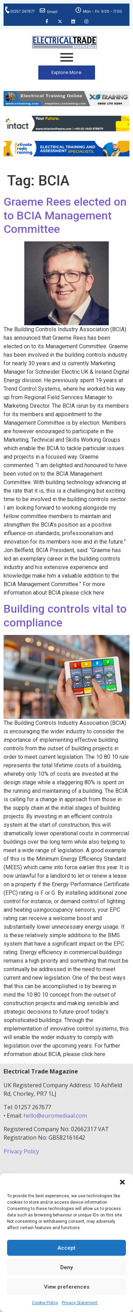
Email (52, 12)
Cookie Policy (45, 1302)
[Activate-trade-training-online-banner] (66, 154)
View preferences (66, 1287)
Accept (66, 1248)
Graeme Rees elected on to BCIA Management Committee (65, 215)
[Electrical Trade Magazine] (64, 42)
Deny (66, 1267)
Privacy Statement (80, 1302)
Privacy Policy (22, 1151)
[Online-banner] (66, 129)
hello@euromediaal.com (55, 1115)
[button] (122, 1182)
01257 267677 (22, 11)
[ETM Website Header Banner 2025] (66, 104)
